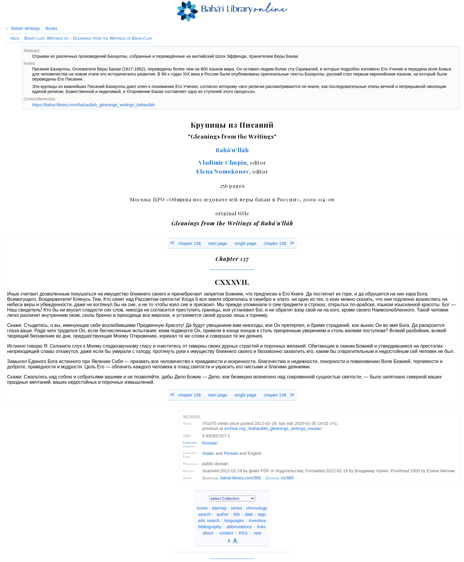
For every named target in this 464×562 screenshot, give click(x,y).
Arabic (208, 453)
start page (217, 243)
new (257, 533)
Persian (231, 453)
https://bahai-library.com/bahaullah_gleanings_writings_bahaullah (93, 104)
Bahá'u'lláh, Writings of (44, 38)
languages (234, 520)
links (261, 526)
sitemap (219, 508)
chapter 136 (189, 243)
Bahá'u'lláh (232, 150)
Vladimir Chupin (223, 162)
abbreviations (239, 526)
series (236, 508)
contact (226, 533)
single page (245, 243)
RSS (243, 533)
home (202, 508)
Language (189, 442)
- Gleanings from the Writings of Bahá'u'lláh (111, 38)
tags (262, 514)
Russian (210, 443)
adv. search (209, 520)
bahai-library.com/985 (240, 478)
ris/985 (287, 478)
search (204, 514)
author (223, 514)
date (249, 514)
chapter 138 (275, 243)
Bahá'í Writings (26, 28)
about (208, 533)
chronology (256, 508)
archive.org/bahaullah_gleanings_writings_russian (272, 428)
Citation (272, 478)
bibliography (209, 526)
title (236, 514)
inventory (257, 520)
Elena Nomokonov (222, 171)
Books (51, 28)
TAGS (14, 38)
